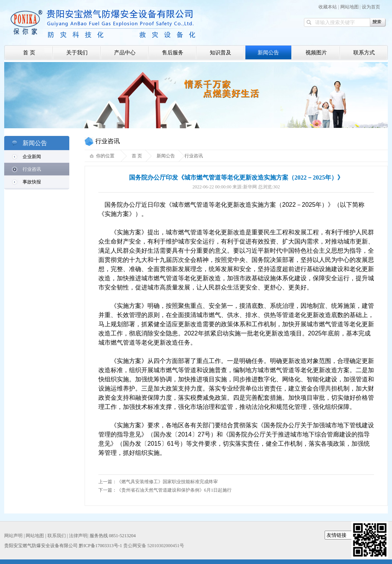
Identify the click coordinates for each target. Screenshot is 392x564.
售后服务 (172, 53)
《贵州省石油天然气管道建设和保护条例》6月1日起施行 (174, 490)
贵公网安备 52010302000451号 (153, 545)
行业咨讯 (32, 169)
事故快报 (32, 182)
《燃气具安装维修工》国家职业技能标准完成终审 (167, 481)
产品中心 (125, 53)
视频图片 (316, 53)
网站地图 (349, 7)
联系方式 (364, 53)
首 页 (29, 53)
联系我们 (56, 535)
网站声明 (13, 535)
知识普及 (220, 53)
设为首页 (371, 7)
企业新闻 (32, 156)
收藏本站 (327, 7)
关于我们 (77, 53)
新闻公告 (268, 53)
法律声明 (78, 535)
